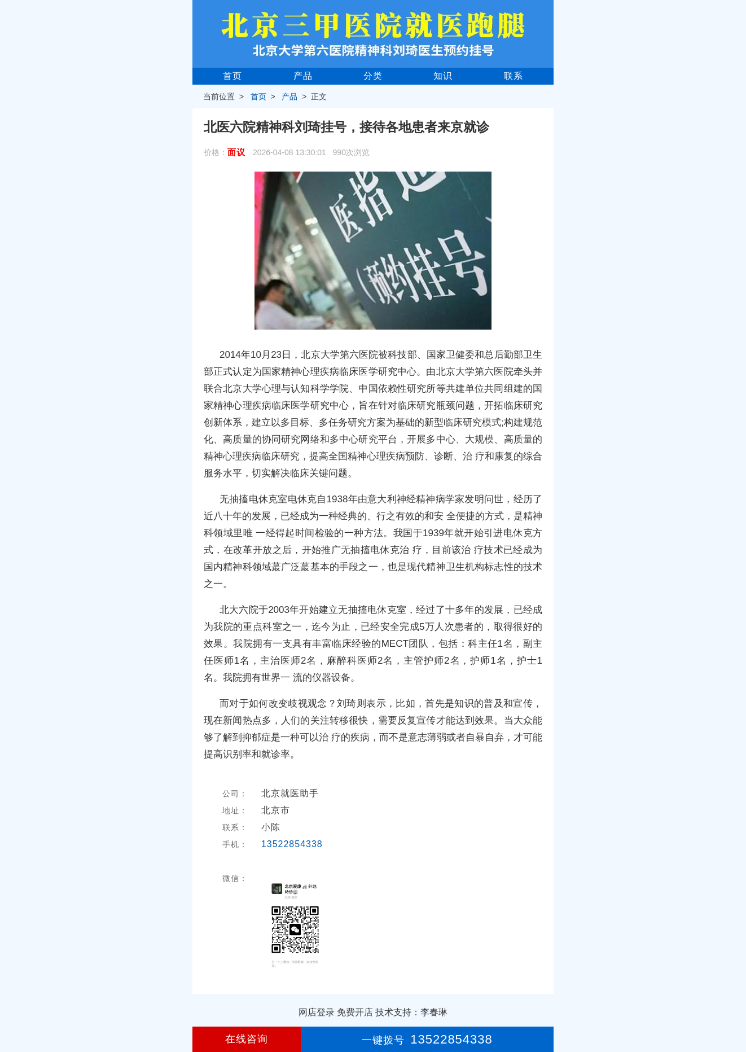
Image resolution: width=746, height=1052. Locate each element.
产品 (303, 76)
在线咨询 (246, 1039)
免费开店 (355, 1012)
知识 (443, 76)
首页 (232, 76)
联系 (513, 76)
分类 (373, 76)
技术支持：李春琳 (411, 1012)
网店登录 (317, 1012)
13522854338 (292, 844)
